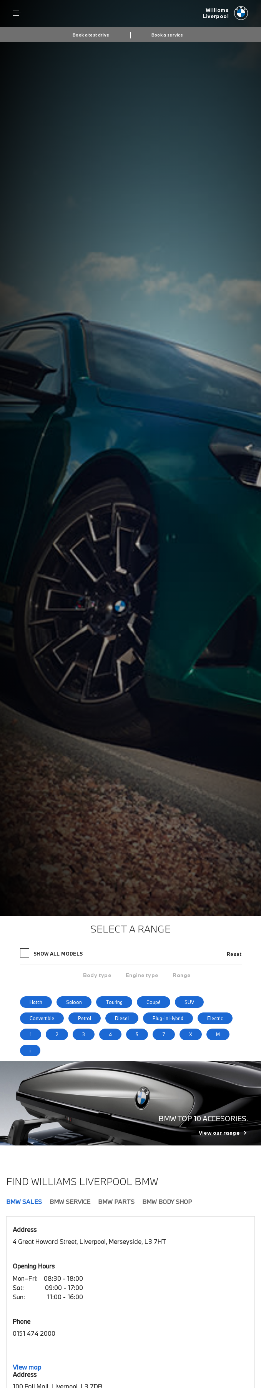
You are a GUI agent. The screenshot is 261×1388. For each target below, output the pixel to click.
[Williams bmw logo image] (225, 13)
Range (181, 975)
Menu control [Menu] (16, 13)
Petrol (84, 1018)
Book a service (167, 35)
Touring (114, 1002)
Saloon (74, 1002)
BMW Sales (24, 1201)
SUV (189, 1002)
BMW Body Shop (167, 1201)
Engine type (142, 975)
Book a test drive (91, 35)
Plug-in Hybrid (168, 1018)
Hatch (36, 1002)
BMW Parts (116, 1201)
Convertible (42, 1018)
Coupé (153, 1002)
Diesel (122, 1018)
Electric (215, 1018)
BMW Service (70, 1201)
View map (27, 1367)
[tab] (97, 975)
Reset (234, 954)
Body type (97, 975)
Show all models (52, 952)
